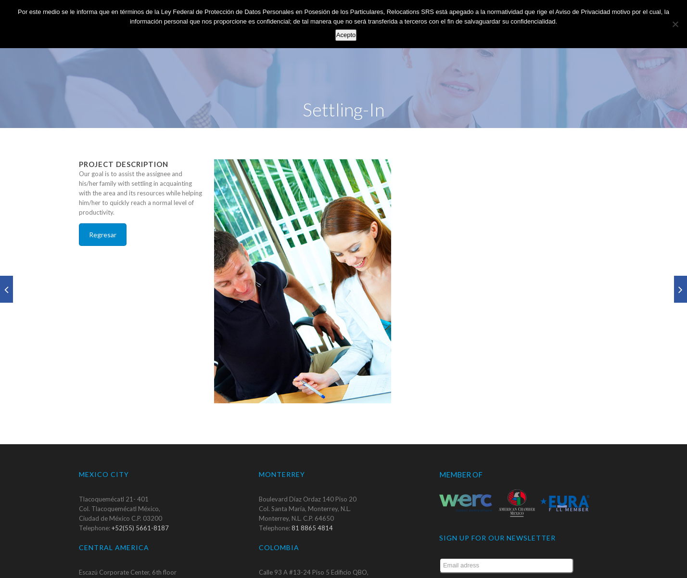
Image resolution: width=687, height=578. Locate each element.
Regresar (102, 214)
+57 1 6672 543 (315, 571)
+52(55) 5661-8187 (140, 508)
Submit (558, 564)
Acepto (346, 35)
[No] (675, 24)
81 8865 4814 (312, 508)
